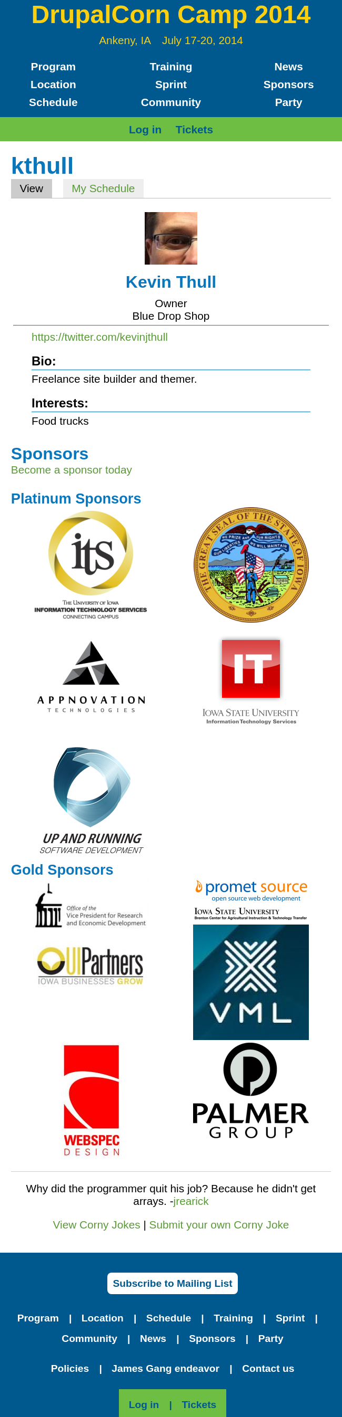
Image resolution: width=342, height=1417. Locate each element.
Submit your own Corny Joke (219, 1225)
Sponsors (289, 84)
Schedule (53, 102)
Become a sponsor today (71, 470)
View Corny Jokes (96, 1225)
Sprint (171, 84)
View (35, 188)
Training (171, 66)
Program (53, 66)
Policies (70, 1368)
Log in (145, 129)
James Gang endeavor (165, 1368)
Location (53, 84)
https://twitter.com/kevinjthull (100, 337)
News (288, 66)
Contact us (268, 1368)
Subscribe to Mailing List (172, 1283)
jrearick (191, 1201)
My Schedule (103, 188)
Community (171, 102)
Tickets (194, 129)
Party (289, 102)
